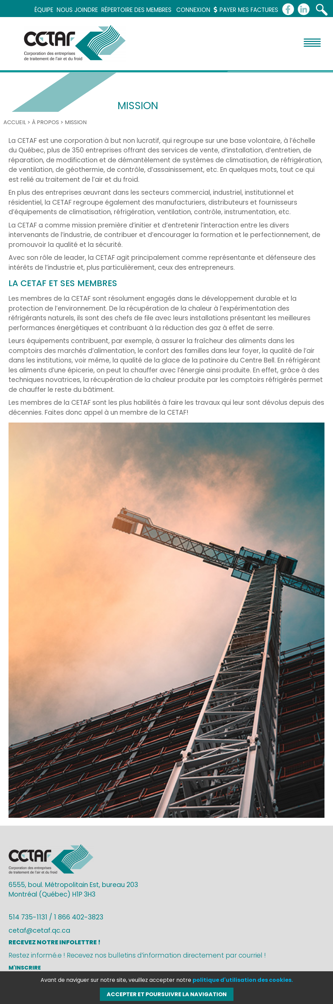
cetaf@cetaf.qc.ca (39, 930)
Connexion (193, 10)
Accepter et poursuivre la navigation (167, 994)
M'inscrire (25, 968)
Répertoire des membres (136, 10)
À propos (45, 122)
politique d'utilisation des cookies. (243, 980)
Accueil (14, 122)
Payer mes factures (246, 10)
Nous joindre (77, 10)
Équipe (43, 10)
